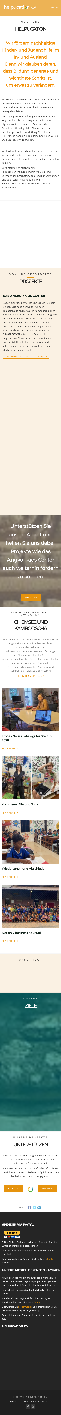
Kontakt (13, 1188)
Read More (10, 748)
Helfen (47, 1188)
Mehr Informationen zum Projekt (26, 356)
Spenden (31, 597)
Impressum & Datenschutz (37, 1401)
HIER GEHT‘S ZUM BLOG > (30, 675)
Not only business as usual (21, 933)
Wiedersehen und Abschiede (23, 869)
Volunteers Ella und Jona (20, 804)
